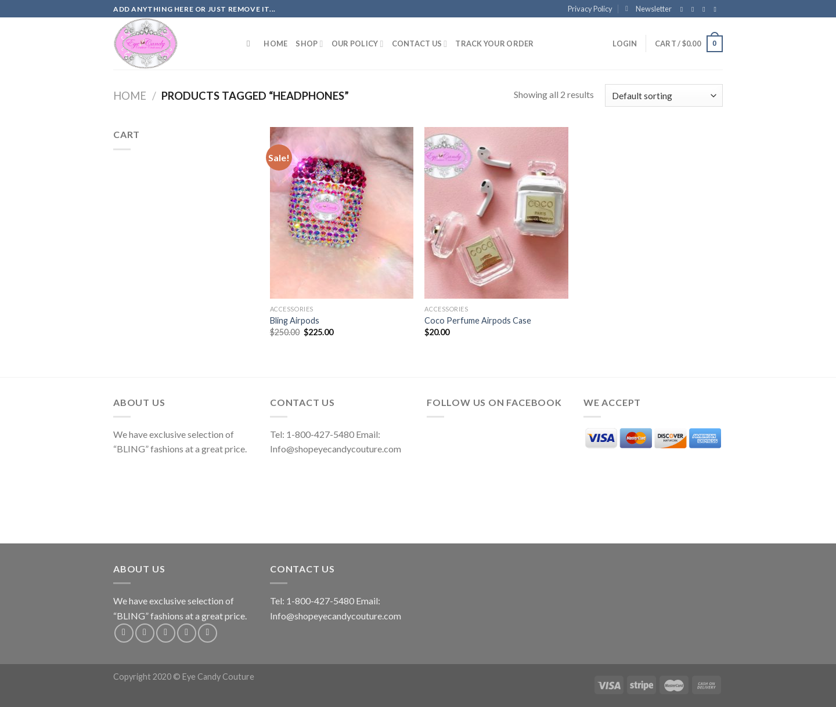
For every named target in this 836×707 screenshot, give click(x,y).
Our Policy (357, 43)
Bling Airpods (294, 320)
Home (275, 43)
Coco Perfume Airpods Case (477, 320)
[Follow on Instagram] (694, 9)
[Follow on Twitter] (705, 9)
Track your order (494, 43)
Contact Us (420, 43)
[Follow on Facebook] (683, 9)
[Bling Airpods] (341, 213)
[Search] (251, 43)
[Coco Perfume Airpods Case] (496, 213)
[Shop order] (664, 95)
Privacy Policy (590, 8)
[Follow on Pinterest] (207, 633)
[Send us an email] (717, 9)
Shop (309, 43)
